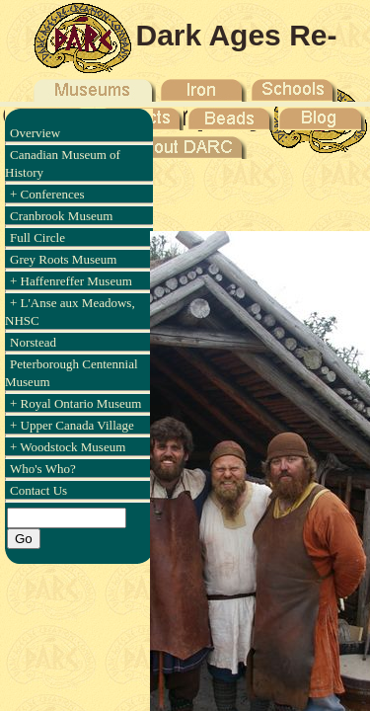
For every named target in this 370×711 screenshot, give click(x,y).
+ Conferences (47, 194)
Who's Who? (43, 468)
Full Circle (37, 237)
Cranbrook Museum (61, 215)
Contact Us (38, 490)
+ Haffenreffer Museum (71, 281)
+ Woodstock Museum (67, 446)
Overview (35, 132)
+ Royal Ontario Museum (75, 403)
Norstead (33, 342)
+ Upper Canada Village (72, 425)
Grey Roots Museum (63, 259)
